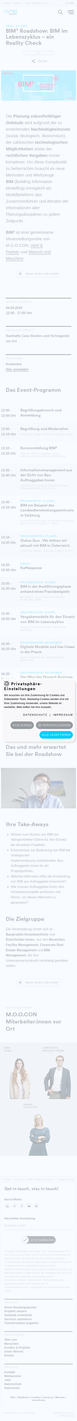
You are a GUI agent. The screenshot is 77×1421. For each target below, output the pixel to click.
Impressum (63, 714)
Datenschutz (35, 714)
